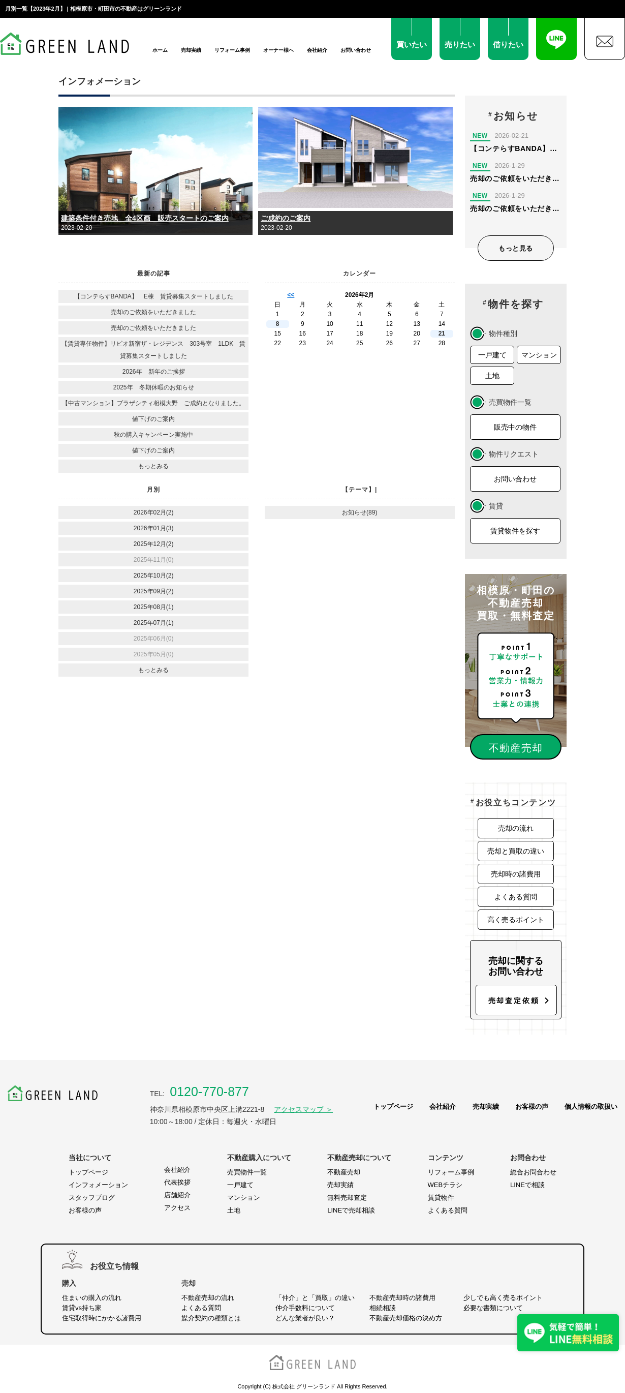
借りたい (508, 44)
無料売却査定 (347, 1197)
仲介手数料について (305, 1308)
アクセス (177, 1208)
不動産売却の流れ (207, 1297)
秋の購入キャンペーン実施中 (153, 434)
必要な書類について (493, 1308)
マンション (539, 355)
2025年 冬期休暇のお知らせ (153, 387)
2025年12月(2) (154, 544)
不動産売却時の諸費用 (402, 1297)
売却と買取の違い (515, 851)
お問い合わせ (355, 50)
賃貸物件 (441, 1197)
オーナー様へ (278, 50)
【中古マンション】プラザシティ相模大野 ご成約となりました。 (153, 403)
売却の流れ (516, 828)
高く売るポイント (515, 920)
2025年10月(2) (154, 575)
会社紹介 (317, 50)
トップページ (393, 1106)
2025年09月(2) (154, 591)
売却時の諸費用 (516, 874)
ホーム (160, 50)
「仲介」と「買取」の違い (315, 1297)
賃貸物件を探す (515, 531)
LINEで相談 (527, 1185)
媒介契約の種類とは (211, 1318)
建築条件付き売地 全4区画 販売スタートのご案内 (145, 218)
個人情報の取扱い (591, 1106)
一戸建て (492, 355)
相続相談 (382, 1308)
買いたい (411, 44)
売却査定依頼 (514, 1000)
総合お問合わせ (533, 1172)
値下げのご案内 (153, 418)
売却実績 (191, 50)
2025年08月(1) (154, 607)
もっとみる (153, 466)
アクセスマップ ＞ (303, 1109)
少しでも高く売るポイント (503, 1297)
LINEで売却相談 (351, 1210)
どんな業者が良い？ (305, 1318)
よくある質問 (515, 897)
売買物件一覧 (247, 1172)
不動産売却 (343, 1172)
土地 (492, 376)
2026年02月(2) (154, 512)
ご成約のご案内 (285, 218)
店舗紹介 (177, 1195)
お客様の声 (531, 1106)
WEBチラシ (445, 1185)
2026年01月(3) (154, 528)
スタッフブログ (92, 1197)
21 (442, 333)
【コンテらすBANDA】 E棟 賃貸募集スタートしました (153, 296)
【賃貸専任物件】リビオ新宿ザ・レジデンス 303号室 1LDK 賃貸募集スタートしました (153, 349)
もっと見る (515, 248)
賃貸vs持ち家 (82, 1308)
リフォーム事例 (232, 50)
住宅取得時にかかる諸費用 (101, 1318)
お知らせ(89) (359, 512)
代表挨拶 (177, 1182)
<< (290, 294)
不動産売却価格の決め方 (405, 1318)
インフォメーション (98, 1185)
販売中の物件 (515, 427)
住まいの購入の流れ (91, 1297)
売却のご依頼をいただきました (153, 312)
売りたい (460, 44)
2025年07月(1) (154, 622)
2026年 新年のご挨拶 (153, 371)
